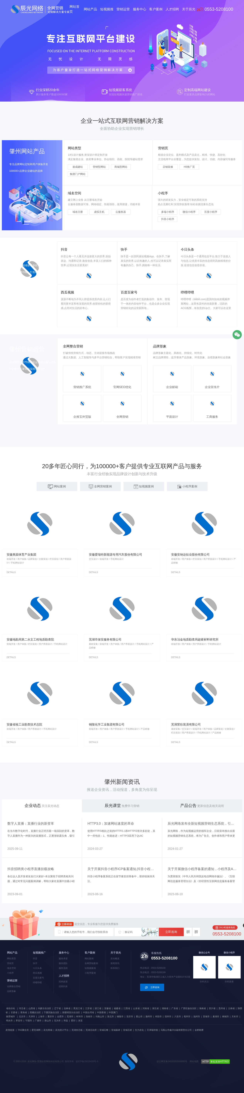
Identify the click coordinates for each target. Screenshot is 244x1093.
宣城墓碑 (115, 1030)
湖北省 (155, 1008)
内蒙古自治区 (44, 1008)
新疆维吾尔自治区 (71, 1012)
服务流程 (63, 968)
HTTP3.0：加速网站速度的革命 (110, 823)
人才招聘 (172, 9)
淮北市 (110, 1016)
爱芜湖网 (36, 1030)
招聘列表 (63, 986)
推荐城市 (10, 1016)
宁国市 (28, 1020)
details (11, 572)
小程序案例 (90, 973)
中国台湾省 (88, 1012)
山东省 (136, 1008)
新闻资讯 (115, 963)
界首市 (19, 1020)
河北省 (22, 1008)
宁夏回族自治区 (51, 1012)
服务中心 (139, 9)
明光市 (9, 1020)
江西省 (126, 1008)
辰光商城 (47, 1030)
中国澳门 (113, 1012)
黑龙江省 (77, 1008)
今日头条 (37, 968)
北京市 (22, 1016)
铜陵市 (120, 1016)
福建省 (117, 1008)
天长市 (235, 1016)
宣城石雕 (103, 1030)
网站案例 (89, 958)
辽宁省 (57, 1008)
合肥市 (60, 1016)
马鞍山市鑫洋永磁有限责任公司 (176, 1030)
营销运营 (123, 9)
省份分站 (10, 1008)
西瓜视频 (37, 973)
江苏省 (88, 1008)
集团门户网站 (77, 174)
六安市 (177, 1016)
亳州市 (187, 1016)
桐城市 (225, 1016)
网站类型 (11, 958)
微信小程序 (189, 211)
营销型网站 (99, 166)
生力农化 (139, 1030)
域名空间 (11, 968)
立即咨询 (171, 931)
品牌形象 (11, 991)
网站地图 (194, 1061)
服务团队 (63, 963)
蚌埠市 (79, 1016)
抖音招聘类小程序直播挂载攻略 (30, 869)
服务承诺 (63, 958)
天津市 (31, 1016)
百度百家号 (38, 977)
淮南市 (89, 1016)
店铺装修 (168, 166)
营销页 (10, 963)
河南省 (146, 1008)
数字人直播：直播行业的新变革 (30, 823)
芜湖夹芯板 (77, 1030)
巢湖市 (216, 1016)
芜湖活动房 (91, 1030)
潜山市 (47, 1020)
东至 (80, 1020)
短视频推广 (106, 18)
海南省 (202, 1008)
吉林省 (67, 1008)
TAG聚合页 (23, 1030)
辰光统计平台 (62, 1030)
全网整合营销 (13, 986)
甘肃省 (14, 1012)
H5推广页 (189, 166)
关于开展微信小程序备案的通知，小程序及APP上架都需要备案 (202, 869)
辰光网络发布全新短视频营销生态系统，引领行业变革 (202, 823)
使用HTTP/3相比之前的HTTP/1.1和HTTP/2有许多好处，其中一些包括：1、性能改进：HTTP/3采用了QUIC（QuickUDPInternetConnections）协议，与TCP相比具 (121, 835)
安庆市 (129, 1016)
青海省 (23, 1012)
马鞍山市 (99, 1016)
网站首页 (74, 9)
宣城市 (206, 1016)
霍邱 (73, 1020)
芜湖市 (70, 1016)
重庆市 (51, 1016)
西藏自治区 (35, 1012)
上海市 (41, 1016)
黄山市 (139, 1016)
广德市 (38, 1020)
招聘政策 (63, 981)
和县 (66, 1020)
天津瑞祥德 (152, 1030)
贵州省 (221, 1008)
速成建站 (77, 166)
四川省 (212, 1008)
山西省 (31, 1008)
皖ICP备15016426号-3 (87, 1061)
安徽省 (107, 1008)
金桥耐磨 (199, 1030)
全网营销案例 (91, 963)
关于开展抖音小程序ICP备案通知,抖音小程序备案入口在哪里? (121, 869)
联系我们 (115, 968)
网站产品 (90, 9)
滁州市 (148, 1016)
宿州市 (168, 1016)
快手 (35, 963)
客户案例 (155, 9)
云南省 (231, 1008)
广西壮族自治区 (188, 1008)
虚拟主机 (99, 211)
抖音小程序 (167, 219)
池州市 (196, 1016)
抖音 (35, 958)
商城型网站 (120, 166)
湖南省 (165, 1008)
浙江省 (98, 1008)
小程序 (10, 973)
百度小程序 (210, 211)
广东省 (174, 1008)
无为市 (57, 1020)
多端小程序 (167, 211)
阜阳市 (158, 1016)
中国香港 (101, 1012)
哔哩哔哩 (37, 982)
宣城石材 (127, 1030)
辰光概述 (115, 958)
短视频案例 (90, 968)
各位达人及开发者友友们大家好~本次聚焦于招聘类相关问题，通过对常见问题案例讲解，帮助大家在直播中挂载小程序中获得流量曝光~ (41, 881)
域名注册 (77, 211)
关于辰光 (188, 9)
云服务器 (121, 211)
